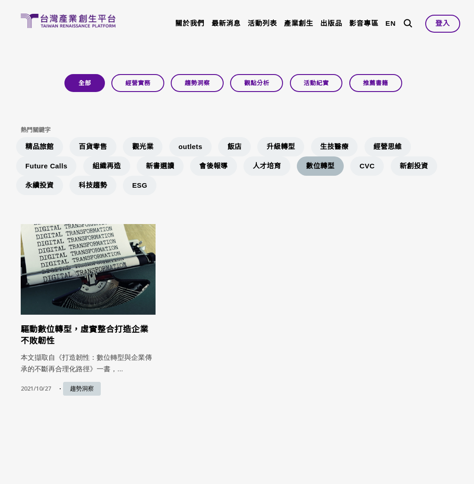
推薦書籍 (375, 83)
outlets (190, 146)
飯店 (234, 146)
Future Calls (46, 166)
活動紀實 (316, 83)
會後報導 (213, 166)
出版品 (331, 23)
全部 (84, 83)
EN (390, 23)
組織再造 (106, 166)
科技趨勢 (93, 185)
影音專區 (364, 23)
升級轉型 (280, 146)
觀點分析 (256, 83)
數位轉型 (320, 166)
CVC (367, 166)
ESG (139, 185)
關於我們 (190, 23)
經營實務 (137, 83)
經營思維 (388, 146)
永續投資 (39, 185)
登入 (442, 23)
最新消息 (226, 23)
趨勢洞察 (197, 83)
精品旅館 (39, 146)
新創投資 (414, 166)
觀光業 (142, 146)
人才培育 (267, 166)
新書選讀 (160, 166)
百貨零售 (93, 146)
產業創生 (298, 23)
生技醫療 (334, 146)
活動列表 (262, 23)
